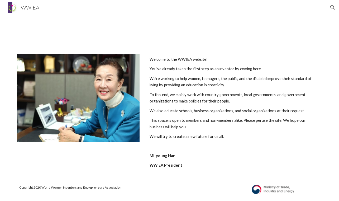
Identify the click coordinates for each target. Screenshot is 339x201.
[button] (332, 7)
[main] (234, 112)
